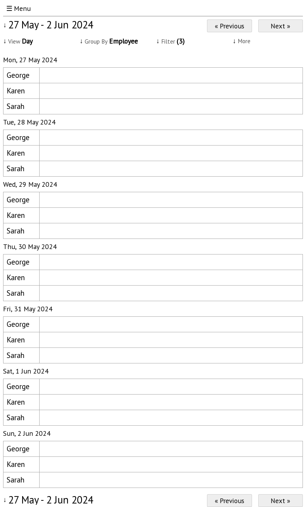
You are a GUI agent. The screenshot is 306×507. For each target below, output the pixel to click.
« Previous (229, 25)
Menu (22, 8)
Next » (280, 25)
